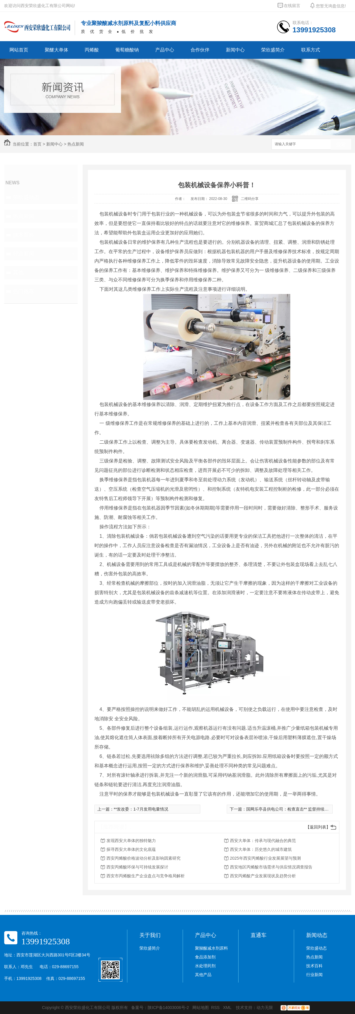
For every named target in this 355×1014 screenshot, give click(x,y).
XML (227, 1007)
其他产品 (203, 974)
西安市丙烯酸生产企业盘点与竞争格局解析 (145, 875)
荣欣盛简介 (273, 49)
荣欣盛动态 (26, 197)
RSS (216, 1007)
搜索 (341, 144)
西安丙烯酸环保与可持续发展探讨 (137, 867)
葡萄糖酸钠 (127, 49)
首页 (37, 144)
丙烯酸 (92, 49)
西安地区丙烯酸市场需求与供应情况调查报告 (271, 867)
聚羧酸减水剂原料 (211, 948)
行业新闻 (23, 254)
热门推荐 (23, 291)
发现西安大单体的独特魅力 (131, 840)
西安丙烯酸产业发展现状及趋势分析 (263, 875)
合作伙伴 (200, 49)
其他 (18, 272)
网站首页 (18, 49)
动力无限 (264, 1007)
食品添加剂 (205, 957)
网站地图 (200, 1007)
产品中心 (164, 49)
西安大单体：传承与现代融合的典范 (263, 840)
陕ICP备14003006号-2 (168, 1007)
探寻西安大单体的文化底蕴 (131, 849)
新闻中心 (235, 49)
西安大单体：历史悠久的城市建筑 (261, 849)
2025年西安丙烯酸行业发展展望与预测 (265, 858)
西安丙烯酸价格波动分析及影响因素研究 (143, 858)
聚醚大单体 (56, 49)
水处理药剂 (205, 965)
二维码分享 (250, 199)
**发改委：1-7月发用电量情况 (141, 809)
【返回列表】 (318, 827)
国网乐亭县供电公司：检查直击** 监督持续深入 (289, 809)
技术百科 (23, 235)
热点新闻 (75, 144)
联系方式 (310, 49)
